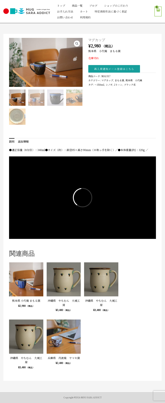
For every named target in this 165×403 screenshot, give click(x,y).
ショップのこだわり (116, 6)
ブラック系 (130, 84)
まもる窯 (119, 80)
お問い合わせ (65, 17)
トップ (61, 6)
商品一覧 (77, 6)
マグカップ (107, 80)
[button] (77, 44)
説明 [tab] (11, 141)
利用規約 (85, 17)
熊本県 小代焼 (134, 80)
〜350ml (99, 84)
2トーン (118, 84)
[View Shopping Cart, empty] (158, 11)
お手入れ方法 (65, 11)
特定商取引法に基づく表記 (111, 11)
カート (84, 11)
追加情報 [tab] (23, 141)
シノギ (109, 84)
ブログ (93, 6)
